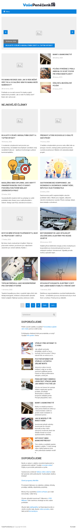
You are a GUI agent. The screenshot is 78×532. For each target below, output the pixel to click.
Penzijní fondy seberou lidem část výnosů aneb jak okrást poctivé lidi (45, 381)
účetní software (42, 492)
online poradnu (44, 509)
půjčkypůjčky (34, 507)
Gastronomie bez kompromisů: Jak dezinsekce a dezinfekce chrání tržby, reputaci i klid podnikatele (56, 185)
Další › (45, 305)
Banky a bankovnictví (62, 54)
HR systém (30, 335)
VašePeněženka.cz (8, 527)
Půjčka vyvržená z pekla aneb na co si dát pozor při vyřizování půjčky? (64, 71)
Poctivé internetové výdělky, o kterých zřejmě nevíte (44, 361)
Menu (8, 12)
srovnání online (47, 465)
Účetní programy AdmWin (29, 480)
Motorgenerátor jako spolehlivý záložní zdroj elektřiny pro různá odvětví (55, 235)
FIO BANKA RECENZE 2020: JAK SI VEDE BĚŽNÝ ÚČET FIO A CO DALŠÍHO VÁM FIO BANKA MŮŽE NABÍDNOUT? (20, 82)
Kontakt (72, 527)
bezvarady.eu (33, 511)
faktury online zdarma (44, 472)
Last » (53, 305)
